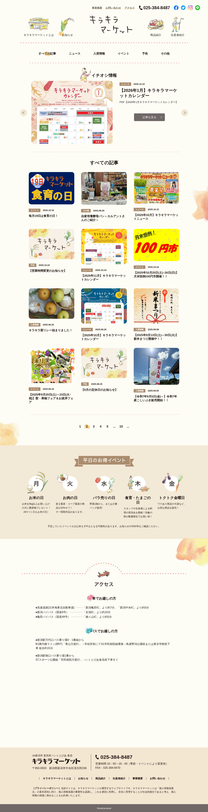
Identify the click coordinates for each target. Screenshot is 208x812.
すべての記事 (47, 53)
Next (184, 112)
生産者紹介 (119, 777)
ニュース (74, 53)
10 (121, 426)
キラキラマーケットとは (57, 777)
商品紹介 (100, 777)
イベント (123, 53)
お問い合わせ (113, 7)
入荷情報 (99, 53)
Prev (23, 112)
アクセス (129, 7)
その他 (165, 53)
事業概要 (97, 7)
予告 (145, 53)
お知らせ (83, 777)
